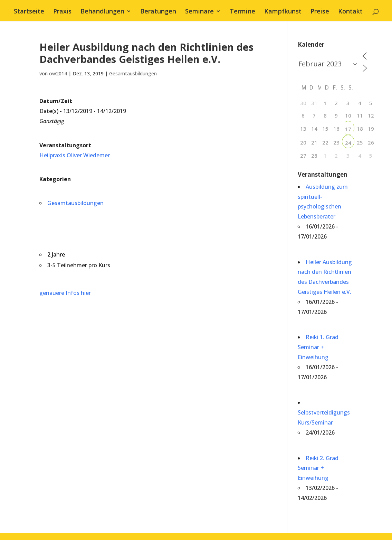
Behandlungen (102, 12)
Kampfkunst (283, 12)
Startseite (29, 12)
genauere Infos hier (65, 293)
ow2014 (58, 73)
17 (348, 128)
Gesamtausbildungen (133, 73)
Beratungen (158, 12)
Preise (319, 12)
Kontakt (350, 12)
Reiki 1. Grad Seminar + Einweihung (318, 347)
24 (348, 142)
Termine (242, 12)
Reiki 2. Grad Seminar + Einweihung (318, 468)
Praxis (62, 12)
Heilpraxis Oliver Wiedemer (74, 155)
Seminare (199, 12)
